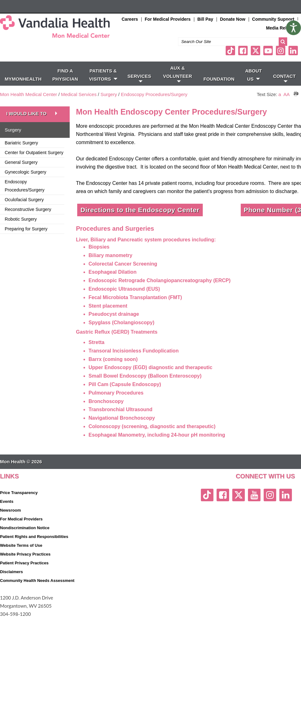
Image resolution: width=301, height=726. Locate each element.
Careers (130, 19)
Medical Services (78, 94)
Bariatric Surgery (21, 142)
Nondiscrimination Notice (24, 527)
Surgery (108, 94)
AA (286, 94)
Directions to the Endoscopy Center (139, 209)
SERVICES (139, 77)
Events (6, 501)
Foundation (218, 79)
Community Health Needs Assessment (37, 580)
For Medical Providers (168, 19)
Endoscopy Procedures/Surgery (154, 94)
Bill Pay (205, 19)
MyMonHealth (23, 79)
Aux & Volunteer (177, 73)
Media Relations (282, 27)
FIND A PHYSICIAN (65, 75)
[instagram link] (280, 50)
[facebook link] (243, 50)
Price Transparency (19, 492)
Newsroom (10, 510)
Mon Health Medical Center (28, 94)
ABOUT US (253, 75)
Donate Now (232, 19)
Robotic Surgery (21, 219)
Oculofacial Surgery (24, 199)
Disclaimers (11, 571)
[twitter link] (255, 50)
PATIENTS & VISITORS (103, 75)
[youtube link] (268, 50)
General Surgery (21, 162)
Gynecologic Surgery (25, 172)
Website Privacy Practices (25, 554)
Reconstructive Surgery (28, 209)
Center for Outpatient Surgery (34, 152)
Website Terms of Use (21, 545)
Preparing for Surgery (26, 228)
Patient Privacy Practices (24, 563)
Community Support (273, 19)
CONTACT (284, 77)
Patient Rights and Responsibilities (34, 536)
